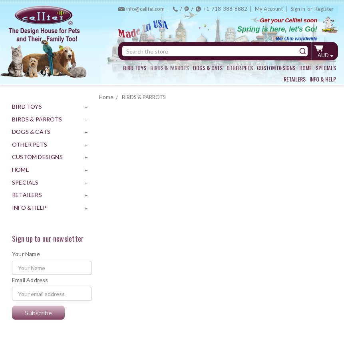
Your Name (26, 254)
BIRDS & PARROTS (169, 68)
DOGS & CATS (208, 68)
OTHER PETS (240, 68)
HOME (305, 68)
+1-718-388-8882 (225, 9)
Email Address (30, 279)
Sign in (297, 9)
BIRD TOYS (134, 68)
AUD (325, 55)
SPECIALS (326, 68)
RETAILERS (295, 79)
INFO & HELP (323, 79)
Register (324, 9)
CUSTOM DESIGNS (276, 68)
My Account (269, 9)
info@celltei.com (145, 9)
